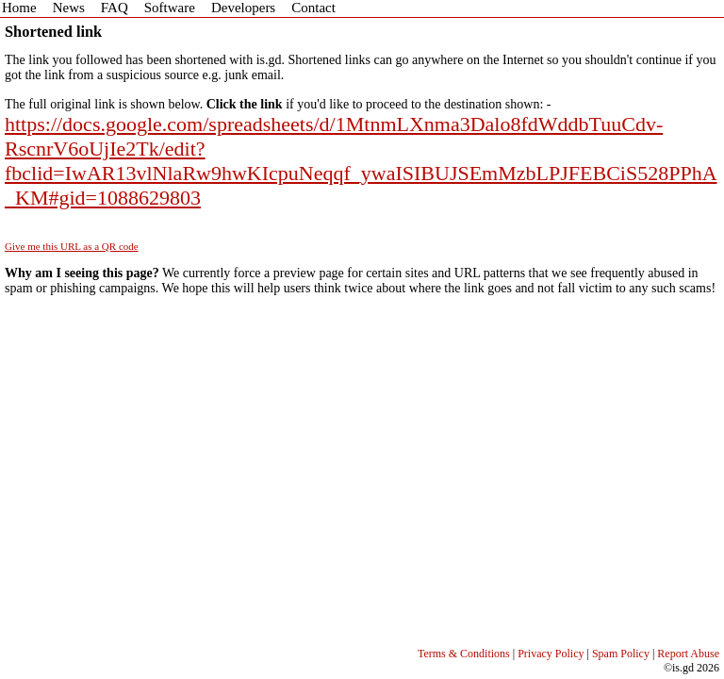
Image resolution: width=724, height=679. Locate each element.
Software (169, 7)
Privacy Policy (551, 653)
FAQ (114, 7)
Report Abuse (688, 653)
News (69, 7)
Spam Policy (621, 653)
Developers (243, 7)
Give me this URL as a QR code (72, 246)
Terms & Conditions (464, 653)
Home (19, 7)
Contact (313, 7)
